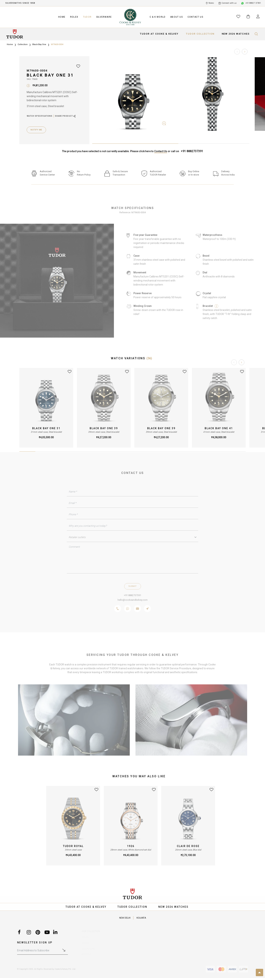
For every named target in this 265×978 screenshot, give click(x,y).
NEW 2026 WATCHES (236, 33)
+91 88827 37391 (251, 3)
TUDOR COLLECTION (200, 33)
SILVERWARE (104, 17)
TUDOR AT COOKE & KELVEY (159, 33)
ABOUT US (176, 17)
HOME (61, 17)
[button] (245, 51)
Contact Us (160, 151)
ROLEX (74, 17)
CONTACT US (195, 17)
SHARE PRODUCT (65, 116)
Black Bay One (39, 44)
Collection (23, 44)
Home (10, 44)
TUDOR (87, 17)
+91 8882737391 (192, 151)
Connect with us (228, 3)
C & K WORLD (157, 17)
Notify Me (36, 130)
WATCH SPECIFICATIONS (39, 116)
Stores (210, 3)
